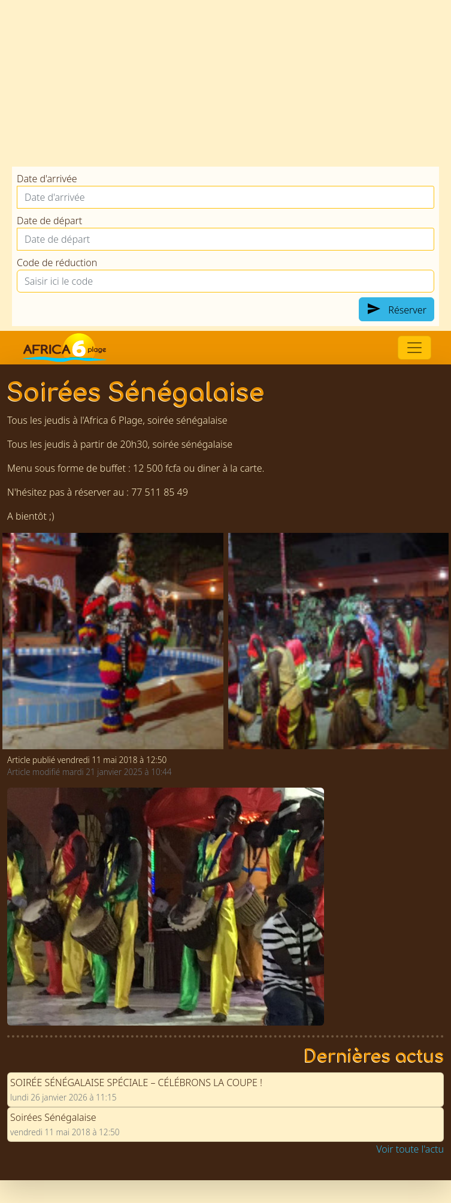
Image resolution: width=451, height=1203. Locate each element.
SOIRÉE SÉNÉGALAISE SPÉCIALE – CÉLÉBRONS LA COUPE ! (136, 1080)
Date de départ (49, 220)
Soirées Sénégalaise (53, 1115)
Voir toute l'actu (410, 1147)
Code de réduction (57, 262)
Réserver (396, 308)
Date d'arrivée (47, 178)
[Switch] (414, 348)
